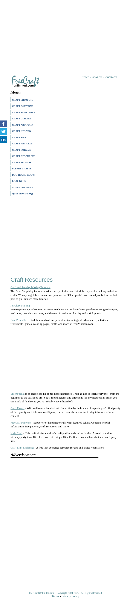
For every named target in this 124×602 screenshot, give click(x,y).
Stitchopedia (17, 393)
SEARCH (97, 77)
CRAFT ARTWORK (22, 125)
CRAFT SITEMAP (22, 162)
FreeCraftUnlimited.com (41, 592)
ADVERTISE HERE (22, 187)
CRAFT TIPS (19, 137)
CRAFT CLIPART (21, 118)
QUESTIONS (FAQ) (22, 193)
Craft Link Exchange (22, 447)
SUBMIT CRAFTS (21, 168)
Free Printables (19, 320)
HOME (85, 77)
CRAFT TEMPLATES (23, 112)
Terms (55, 596)
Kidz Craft (16, 433)
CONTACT (111, 77)
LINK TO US (19, 181)
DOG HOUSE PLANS (23, 175)
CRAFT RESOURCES (23, 156)
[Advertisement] (60, 30)
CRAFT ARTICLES (22, 143)
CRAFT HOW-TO (21, 131)
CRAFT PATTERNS (22, 106)
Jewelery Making (20, 305)
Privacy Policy (70, 596)
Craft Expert (17, 408)
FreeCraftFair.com (21, 422)
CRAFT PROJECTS (22, 100)
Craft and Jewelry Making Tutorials (31, 287)
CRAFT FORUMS (21, 150)
